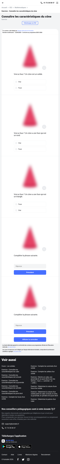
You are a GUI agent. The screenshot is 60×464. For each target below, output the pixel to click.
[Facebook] (18, 459)
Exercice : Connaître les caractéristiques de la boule (11, 376)
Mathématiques (20, 7)
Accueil (4, 7)
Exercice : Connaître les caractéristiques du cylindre (11, 387)
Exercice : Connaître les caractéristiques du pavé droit (12, 392)
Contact (4, 455)
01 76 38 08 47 (49, 3)
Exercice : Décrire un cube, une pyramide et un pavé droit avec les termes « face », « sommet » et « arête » (43, 380)
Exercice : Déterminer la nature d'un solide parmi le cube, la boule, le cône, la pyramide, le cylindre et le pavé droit (44, 394)
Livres (20, 455)
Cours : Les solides (8, 366)
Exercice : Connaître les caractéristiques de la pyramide (13, 381)
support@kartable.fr (12, 424)
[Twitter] (23, 459)
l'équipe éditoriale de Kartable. (25, 30)
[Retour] (4, 3)
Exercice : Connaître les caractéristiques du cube (10, 371)
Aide (12, 455)
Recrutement (45, 455)
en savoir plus (12, 347)
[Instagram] (28, 459)
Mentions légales (31, 455)
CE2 (10, 7)
